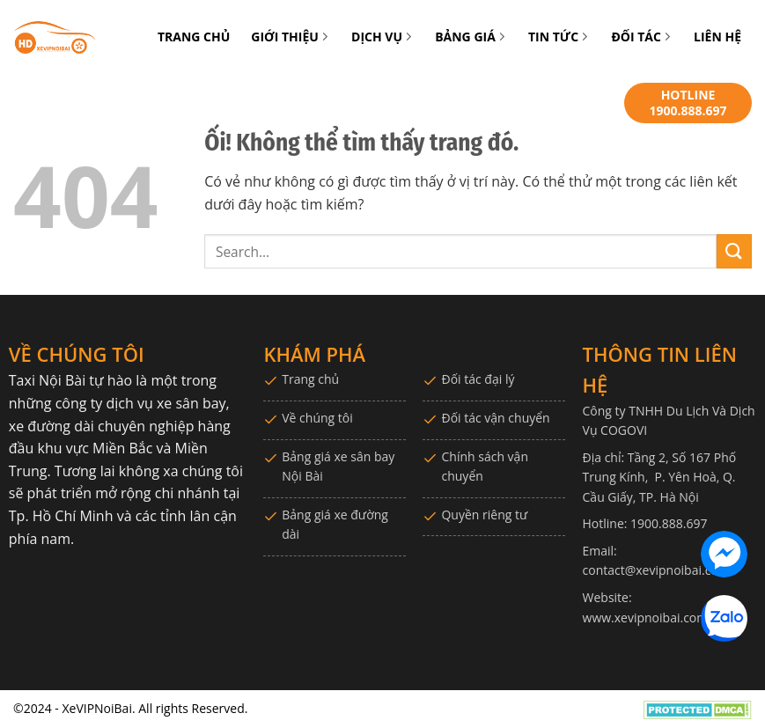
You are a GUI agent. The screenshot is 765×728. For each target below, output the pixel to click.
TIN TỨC (559, 36)
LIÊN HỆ (717, 36)
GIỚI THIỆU (290, 36)
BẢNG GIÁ (471, 36)
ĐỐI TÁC (642, 36)
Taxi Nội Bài (47, 380)
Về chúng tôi (317, 417)
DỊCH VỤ (382, 36)
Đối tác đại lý (477, 379)
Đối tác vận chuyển (495, 417)
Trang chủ (310, 379)
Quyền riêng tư (484, 514)
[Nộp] (734, 251)
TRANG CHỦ (194, 36)
